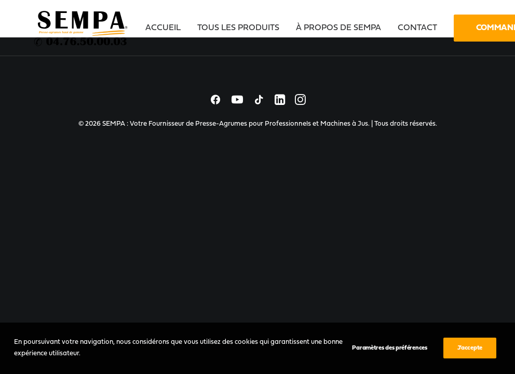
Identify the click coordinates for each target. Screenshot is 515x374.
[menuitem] (166, 28)
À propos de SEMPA (338, 28)
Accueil (163, 28)
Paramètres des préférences (389, 348)
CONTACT (417, 28)
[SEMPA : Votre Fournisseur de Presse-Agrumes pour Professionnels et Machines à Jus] (81, 28)
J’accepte (469, 348)
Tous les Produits (238, 28)
